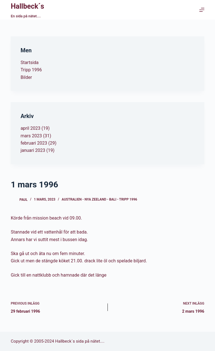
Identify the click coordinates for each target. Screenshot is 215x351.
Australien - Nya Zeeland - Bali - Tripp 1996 (99, 199)
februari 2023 (33, 143)
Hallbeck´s (27, 6)
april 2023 (30, 128)
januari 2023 (32, 150)
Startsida (29, 62)
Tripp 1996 (31, 69)
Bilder (26, 77)
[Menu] (201, 9)
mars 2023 (31, 135)
